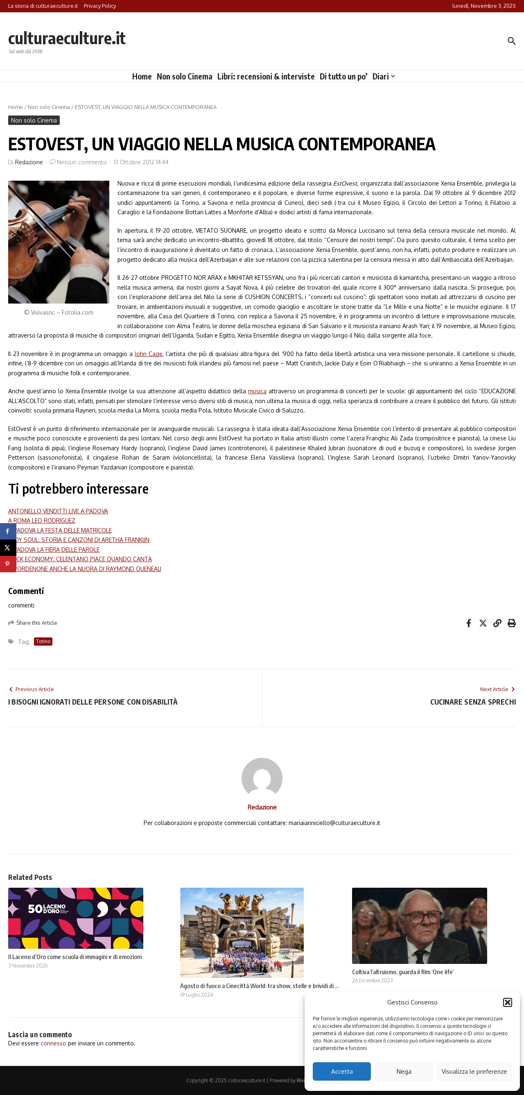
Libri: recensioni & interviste (266, 76)
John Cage (149, 353)
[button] (508, 1002)
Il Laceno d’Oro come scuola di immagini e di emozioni (75, 956)
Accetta (342, 1071)
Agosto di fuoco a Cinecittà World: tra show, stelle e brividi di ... (259, 985)
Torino (43, 641)
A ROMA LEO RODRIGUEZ (41, 520)
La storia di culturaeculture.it (43, 5)
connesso (53, 1043)
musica (257, 391)
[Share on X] (8, 548)
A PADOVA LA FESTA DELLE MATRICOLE (60, 530)
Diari (384, 76)
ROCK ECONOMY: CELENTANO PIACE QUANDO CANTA (80, 558)
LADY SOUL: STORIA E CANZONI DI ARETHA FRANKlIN (78, 539)
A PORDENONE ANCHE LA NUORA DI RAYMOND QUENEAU (84, 568)
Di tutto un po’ (344, 76)
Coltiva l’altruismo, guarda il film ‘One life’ (403, 971)
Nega (404, 1071)
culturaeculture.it (67, 37)
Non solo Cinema (184, 76)
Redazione (29, 162)
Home (142, 76)
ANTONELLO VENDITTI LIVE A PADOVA (58, 511)
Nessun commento (82, 162)
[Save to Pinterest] (8, 564)
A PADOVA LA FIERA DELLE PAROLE (53, 549)
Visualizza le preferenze (474, 1071)
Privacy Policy (100, 5)
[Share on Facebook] (8, 531)
